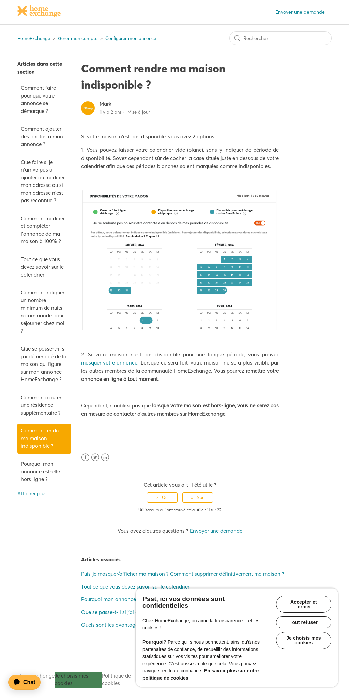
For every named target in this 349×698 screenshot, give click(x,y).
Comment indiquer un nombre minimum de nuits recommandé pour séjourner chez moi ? (42, 311)
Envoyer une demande (300, 12)
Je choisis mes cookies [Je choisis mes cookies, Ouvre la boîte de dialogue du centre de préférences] (303, 640)
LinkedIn (105, 457)
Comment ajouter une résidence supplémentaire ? (41, 405)
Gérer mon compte (77, 38)
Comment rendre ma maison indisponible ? (40, 438)
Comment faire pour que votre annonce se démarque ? (38, 99)
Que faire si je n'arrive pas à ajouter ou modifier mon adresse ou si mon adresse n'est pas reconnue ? (43, 181)
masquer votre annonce (109, 362)
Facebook (85, 457)
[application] (27, 682)
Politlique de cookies (116, 679)
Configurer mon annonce (130, 38)
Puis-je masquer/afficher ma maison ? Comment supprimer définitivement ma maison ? (182, 573)
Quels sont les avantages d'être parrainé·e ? (132, 625)
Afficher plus (32, 493)
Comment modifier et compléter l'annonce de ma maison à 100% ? (43, 230)
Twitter (95, 457)
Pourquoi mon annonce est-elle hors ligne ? (40, 471)
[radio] (162, 497)
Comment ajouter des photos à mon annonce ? (42, 136)
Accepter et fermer (303, 604)
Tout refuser (304, 622)
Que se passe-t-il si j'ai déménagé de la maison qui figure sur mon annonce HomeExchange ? (43, 364)
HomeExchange (33, 38)
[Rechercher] (280, 38)
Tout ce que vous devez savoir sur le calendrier (42, 267)
